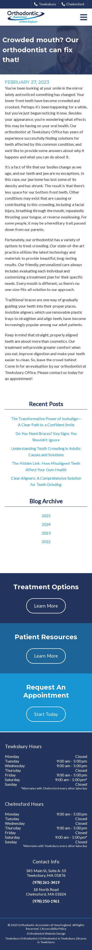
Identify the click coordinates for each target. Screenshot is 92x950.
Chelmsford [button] (73, 4)
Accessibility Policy (53, 928)
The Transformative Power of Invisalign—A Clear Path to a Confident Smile (46, 421)
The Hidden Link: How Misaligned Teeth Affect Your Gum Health (46, 466)
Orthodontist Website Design (46, 933)
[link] (25, 17)
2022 (46, 541)
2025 (46, 515)
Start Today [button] (46, 714)
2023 (46, 533)
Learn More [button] (46, 606)
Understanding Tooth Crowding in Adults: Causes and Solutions (46, 451)
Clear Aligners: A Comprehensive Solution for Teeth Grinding (46, 481)
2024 (46, 524)
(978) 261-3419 (46, 882)
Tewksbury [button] (45, 4)
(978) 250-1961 (46, 901)
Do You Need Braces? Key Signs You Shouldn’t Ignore (46, 436)
